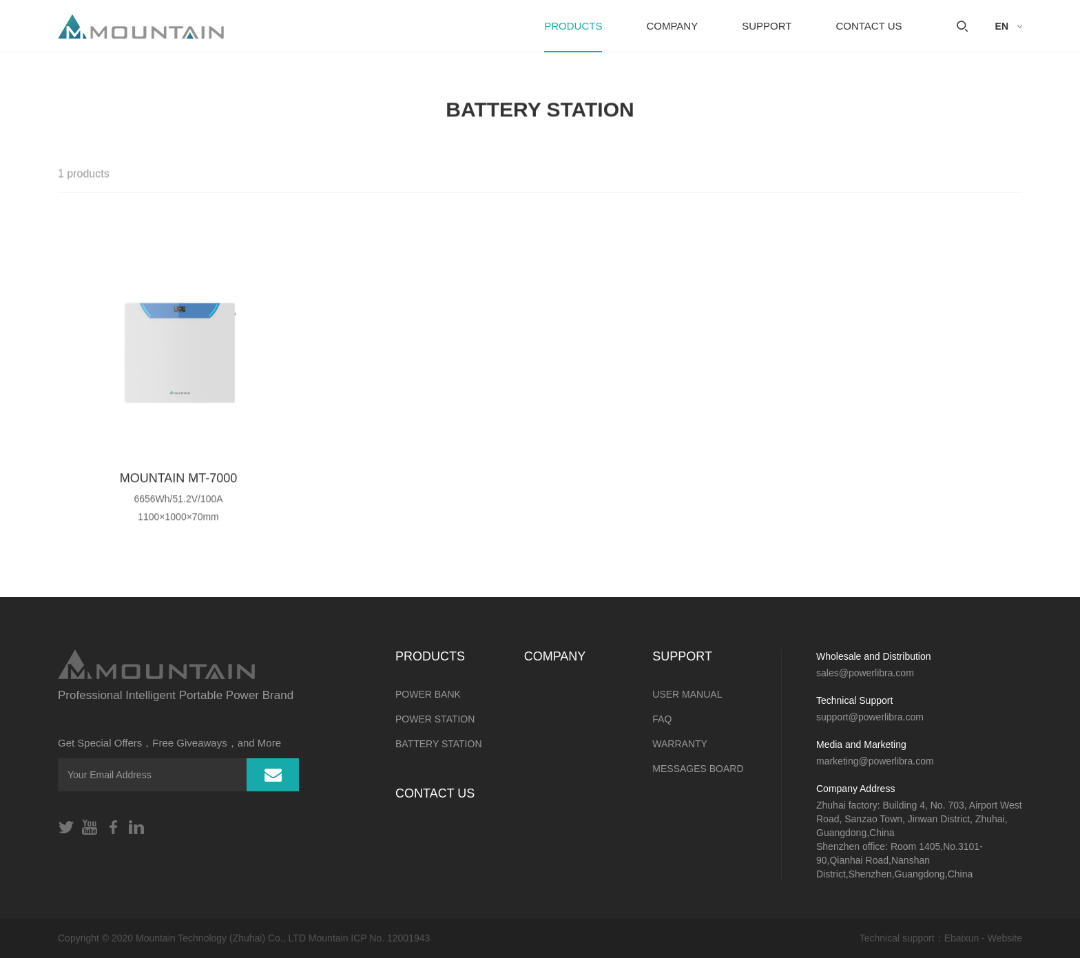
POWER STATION (435, 719)
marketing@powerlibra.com (875, 761)
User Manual (687, 694)
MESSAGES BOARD (697, 768)
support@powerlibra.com (870, 716)
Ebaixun (961, 938)
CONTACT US (868, 26)
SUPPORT (766, 26)
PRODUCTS (573, 26)
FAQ (662, 719)
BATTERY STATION (438, 743)
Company (672, 26)
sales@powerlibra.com (865, 672)
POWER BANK (428, 694)
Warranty (679, 743)
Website (1005, 938)
